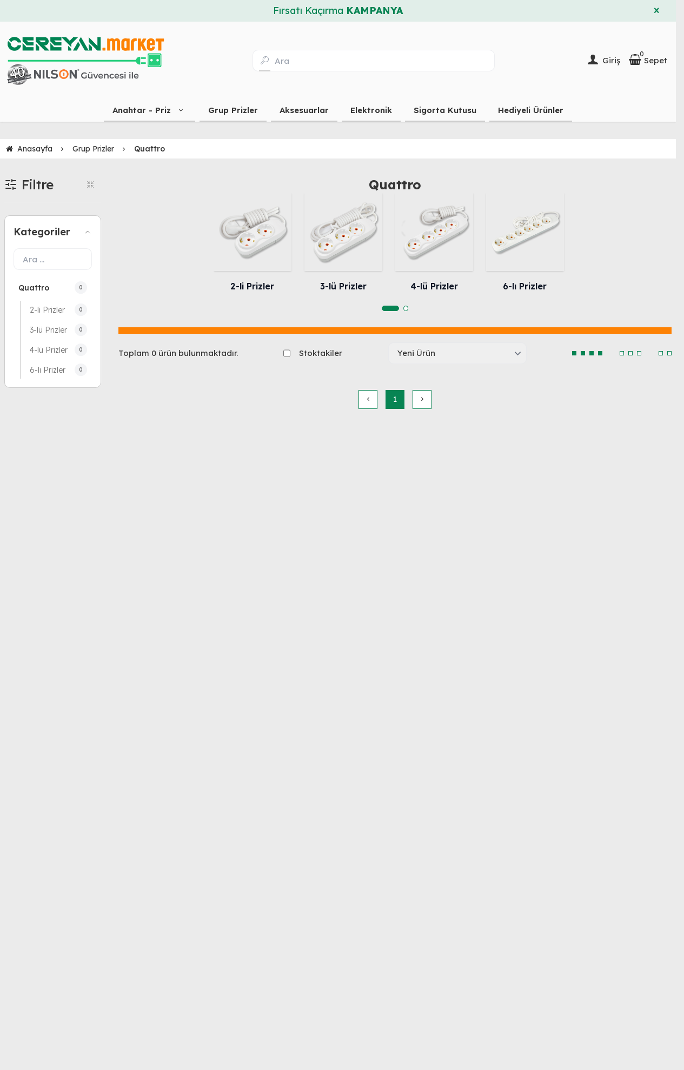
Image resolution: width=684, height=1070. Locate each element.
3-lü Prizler (343, 286)
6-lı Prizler (525, 286)
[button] (390, 308)
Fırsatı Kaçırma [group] (338, 10)
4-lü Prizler (434, 286)
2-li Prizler (252, 286)
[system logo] (85, 60)
